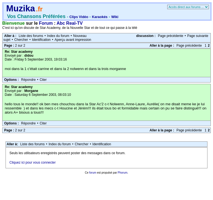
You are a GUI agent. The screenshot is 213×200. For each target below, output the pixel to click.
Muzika (20, 8)
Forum (46, 23)
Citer (43, 80)
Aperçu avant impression (73, 40)
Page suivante (197, 36)
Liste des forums (31, 36)
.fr (39, 9)
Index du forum (58, 36)
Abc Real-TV (70, 23)
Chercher (21, 40)
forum (92, 172)
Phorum (122, 172)
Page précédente (170, 36)
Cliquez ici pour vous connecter (32, 162)
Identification (41, 40)
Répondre (28, 80)
